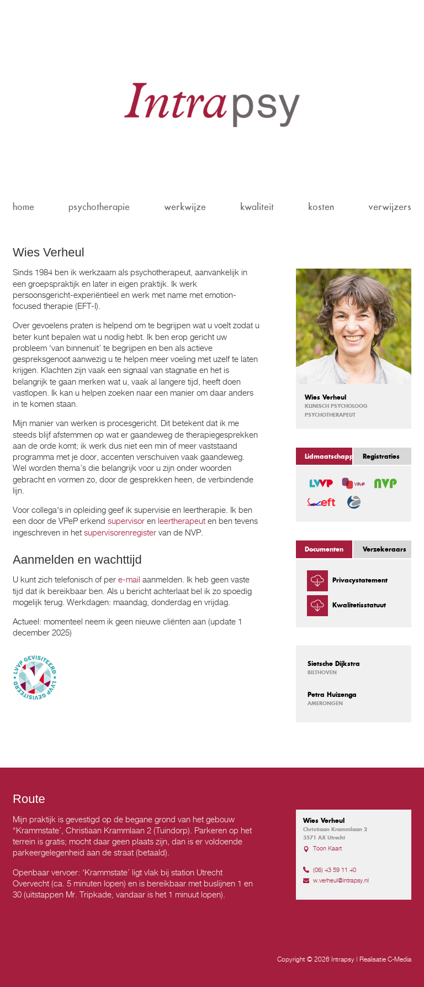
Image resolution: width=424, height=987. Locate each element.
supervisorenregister (120, 532)
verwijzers (389, 207)
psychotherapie (99, 207)
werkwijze (185, 207)
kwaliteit (257, 207)
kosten (321, 207)
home (23, 207)
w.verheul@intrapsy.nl (341, 880)
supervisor (126, 521)
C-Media (399, 959)
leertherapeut (181, 521)
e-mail (129, 579)
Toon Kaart (327, 848)
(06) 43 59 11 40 (334, 870)
